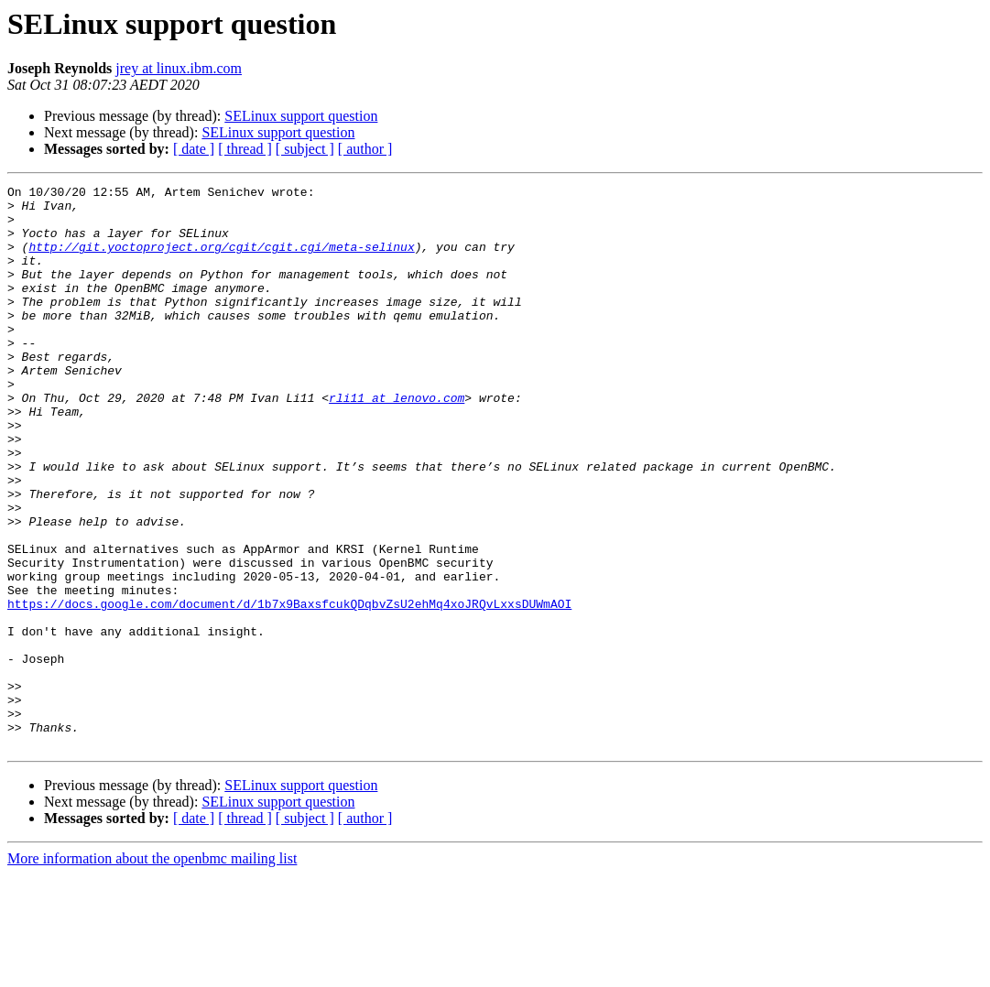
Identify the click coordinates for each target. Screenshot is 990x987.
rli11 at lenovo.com (396, 441)
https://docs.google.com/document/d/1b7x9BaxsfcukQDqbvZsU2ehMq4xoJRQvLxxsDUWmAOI (289, 688)
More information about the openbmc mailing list (152, 971)
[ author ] (365, 149)
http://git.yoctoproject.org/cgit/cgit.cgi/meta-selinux (221, 260)
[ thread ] (245, 149)
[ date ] (193, 149)
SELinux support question (300, 116)
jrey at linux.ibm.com (178, 68)
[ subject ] (305, 149)
